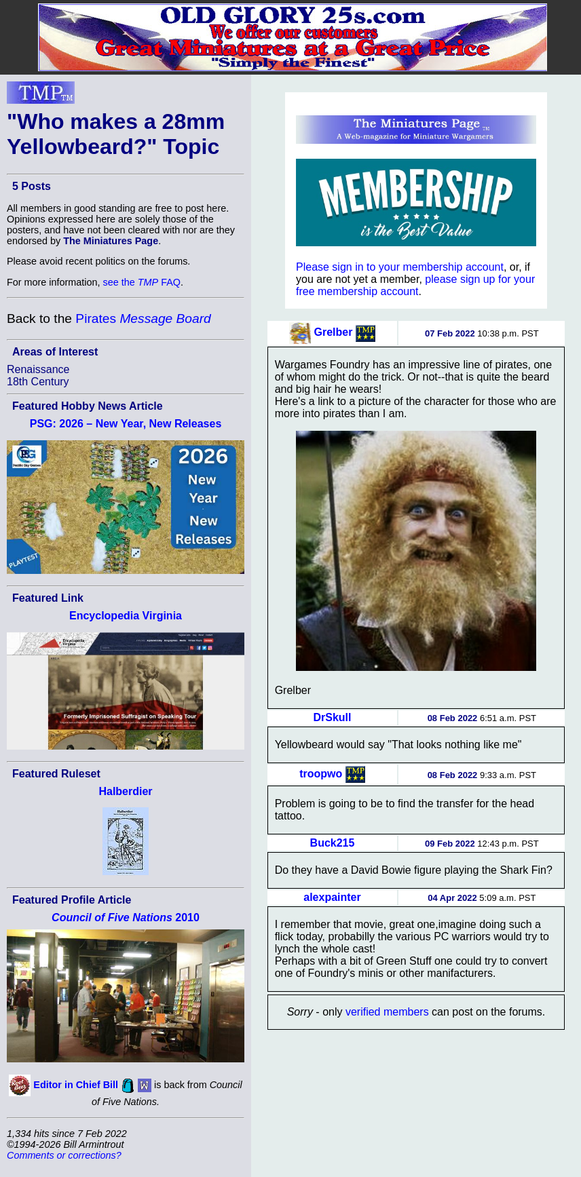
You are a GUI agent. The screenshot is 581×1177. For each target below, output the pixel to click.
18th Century (38, 381)
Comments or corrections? (64, 1155)
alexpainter (331, 897)
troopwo (320, 773)
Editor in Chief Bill (75, 1084)
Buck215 (332, 843)
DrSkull (332, 717)
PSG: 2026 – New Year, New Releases (126, 423)
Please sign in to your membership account (400, 267)
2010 (126, 917)
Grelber (333, 332)
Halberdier (125, 791)
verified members (387, 1012)
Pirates (142, 318)
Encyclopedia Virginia (125, 615)
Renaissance (38, 369)
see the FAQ (142, 282)
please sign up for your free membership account (415, 285)
